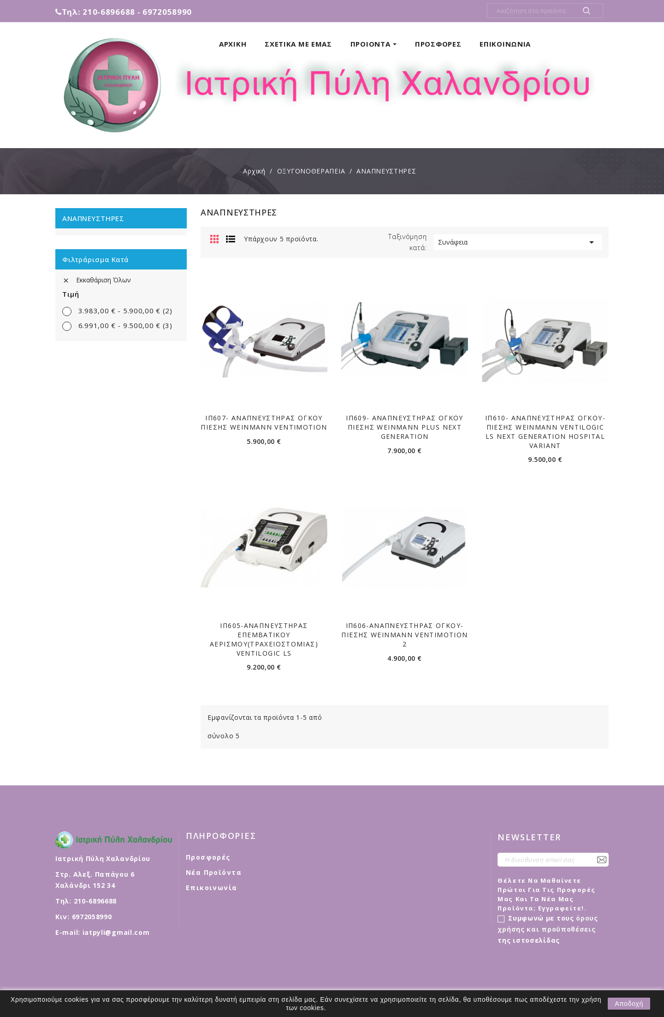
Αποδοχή (629, 1003)
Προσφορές (208, 857)
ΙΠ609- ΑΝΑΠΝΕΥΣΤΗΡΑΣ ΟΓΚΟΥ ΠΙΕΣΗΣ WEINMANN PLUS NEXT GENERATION (404, 427)
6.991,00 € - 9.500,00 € (125, 325)
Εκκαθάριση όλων (96, 279)
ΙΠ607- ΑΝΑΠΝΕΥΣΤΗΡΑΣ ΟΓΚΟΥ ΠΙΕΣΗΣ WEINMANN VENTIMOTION (264, 422)
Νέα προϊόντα (214, 872)
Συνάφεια (517, 242)
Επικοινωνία (211, 887)
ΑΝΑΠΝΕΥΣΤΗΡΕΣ (93, 218)
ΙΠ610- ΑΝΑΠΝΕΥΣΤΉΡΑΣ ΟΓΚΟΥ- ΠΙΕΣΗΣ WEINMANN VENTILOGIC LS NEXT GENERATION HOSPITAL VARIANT (545, 431)
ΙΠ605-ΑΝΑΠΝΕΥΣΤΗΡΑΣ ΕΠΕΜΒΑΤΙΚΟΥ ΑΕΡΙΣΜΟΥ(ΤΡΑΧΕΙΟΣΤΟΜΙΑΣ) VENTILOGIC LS (264, 639)
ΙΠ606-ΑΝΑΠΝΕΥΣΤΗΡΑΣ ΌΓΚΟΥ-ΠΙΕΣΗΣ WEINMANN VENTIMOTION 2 (404, 634)
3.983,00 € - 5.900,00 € (125, 310)
